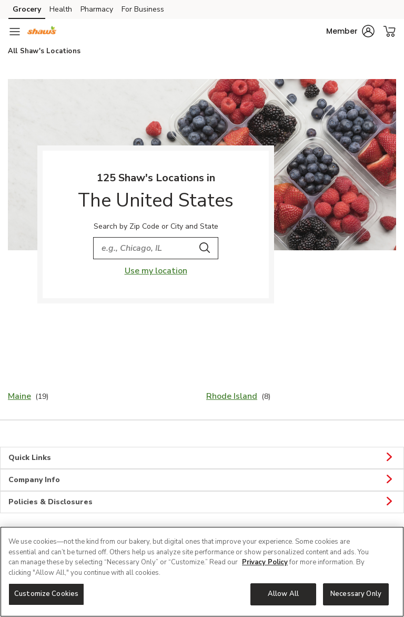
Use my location (156, 271)
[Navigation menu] (14, 31)
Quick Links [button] (202, 458)
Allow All (283, 594)
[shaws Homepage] (42, 31)
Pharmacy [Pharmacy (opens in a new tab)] (96, 9)
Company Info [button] (202, 480)
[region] (202, 571)
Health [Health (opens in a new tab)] (60, 9)
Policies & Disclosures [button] (202, 502)
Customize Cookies (46, 594)
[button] (350, 31)
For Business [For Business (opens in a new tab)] (143, 9)
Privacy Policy (265, 562)
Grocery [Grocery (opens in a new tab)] (27, 9)
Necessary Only (355, 594)
